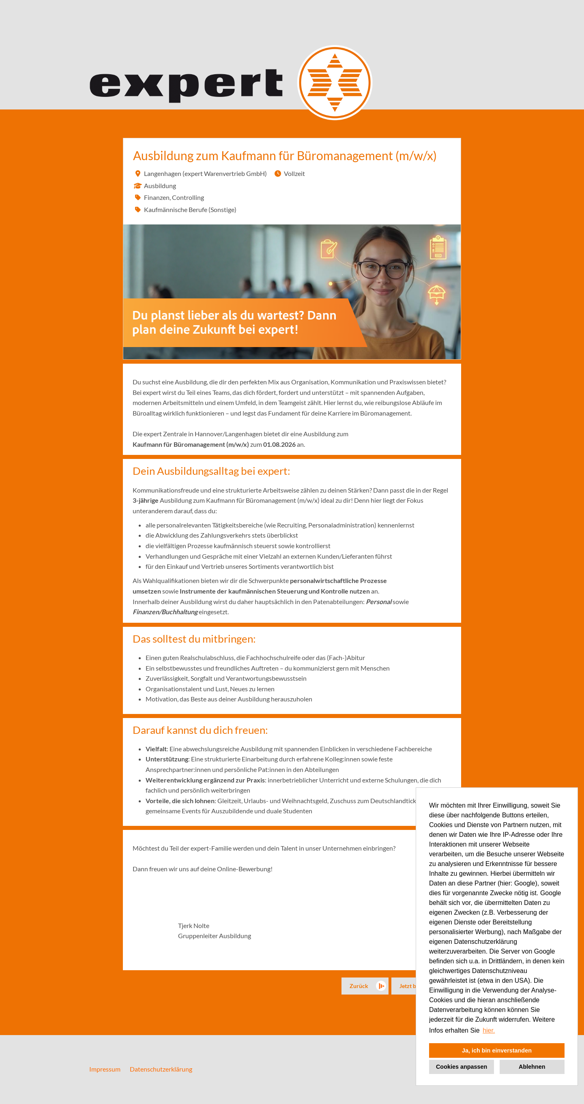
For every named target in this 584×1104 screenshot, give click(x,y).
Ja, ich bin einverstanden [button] (497, 1050)
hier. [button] (489, 1030)
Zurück (359, 985)
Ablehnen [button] (532, 1066)
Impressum (104, 1069)
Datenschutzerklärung (161, 1069)
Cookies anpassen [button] (461, 1066)
